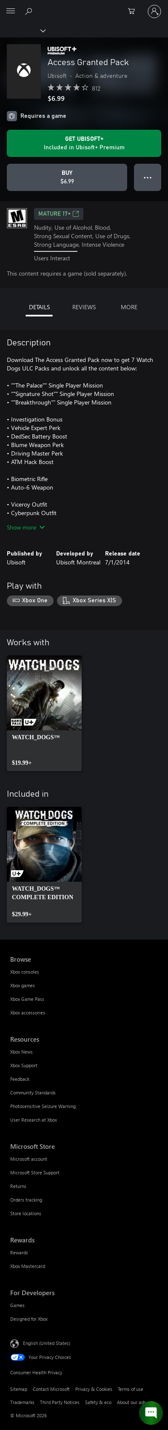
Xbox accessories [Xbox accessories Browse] (27, 1012)
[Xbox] (22, 30)
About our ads (131, 1402)
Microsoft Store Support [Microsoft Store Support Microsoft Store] (35, 1172)
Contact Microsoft (51, 1389)
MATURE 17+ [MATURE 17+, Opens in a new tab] (58, 214)
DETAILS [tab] (39, 307)
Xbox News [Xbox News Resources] (21, 1051)
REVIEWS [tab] (84, 307)
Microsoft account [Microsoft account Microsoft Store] (28, 1159)
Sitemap (18, 1389)
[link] (44, 713)
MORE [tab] (129, 307)
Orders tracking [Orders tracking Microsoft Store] (26, 1199)
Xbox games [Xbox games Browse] (22, 985)
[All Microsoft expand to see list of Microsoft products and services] (10, 11)
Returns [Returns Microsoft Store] (18, 1186)
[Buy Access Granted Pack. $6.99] (67, 177)
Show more (26, 527)
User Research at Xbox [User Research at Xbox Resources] (33, 1119)
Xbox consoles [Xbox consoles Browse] (24, 971)
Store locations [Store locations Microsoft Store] (25, 1213)
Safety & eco (98, 1402)
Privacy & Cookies (93, 1389)
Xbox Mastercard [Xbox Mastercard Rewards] (27, 1266)
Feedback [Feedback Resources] (19, 1079)
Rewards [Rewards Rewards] (19, 1252)
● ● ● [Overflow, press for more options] (148, 177)
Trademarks (22, 1402)
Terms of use (130, 1389)
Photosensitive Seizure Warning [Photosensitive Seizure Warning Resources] (43, 1106)
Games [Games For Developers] (17, 1305)
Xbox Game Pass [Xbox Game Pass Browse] (27, 999)
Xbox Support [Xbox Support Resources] (23, 1065)
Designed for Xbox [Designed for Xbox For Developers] (29, 1319)
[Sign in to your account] (154, 11)
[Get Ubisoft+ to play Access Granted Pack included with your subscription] (84, 143)
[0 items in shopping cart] (134, 11)
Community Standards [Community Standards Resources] (33, 1092)
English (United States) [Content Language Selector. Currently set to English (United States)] (46, 1343)
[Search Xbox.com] (30, 11)
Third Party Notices (60, 1402)
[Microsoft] (83, 6)
